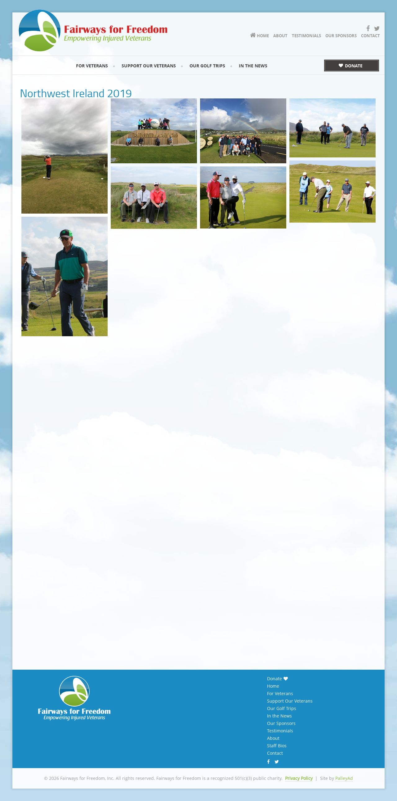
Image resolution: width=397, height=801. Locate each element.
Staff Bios (277, 746)
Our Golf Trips (281, 708)
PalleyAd (344, 778)
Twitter (277, 762)
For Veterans (280, 693)
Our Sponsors (281, 723)
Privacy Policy (299, 778)
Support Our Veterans (290, 701)
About (273, 738)
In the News (279, 716)
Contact (275, 753)
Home (273, 686)
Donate (274, 678)
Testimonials (280, 731)
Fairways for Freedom (96, 30)
